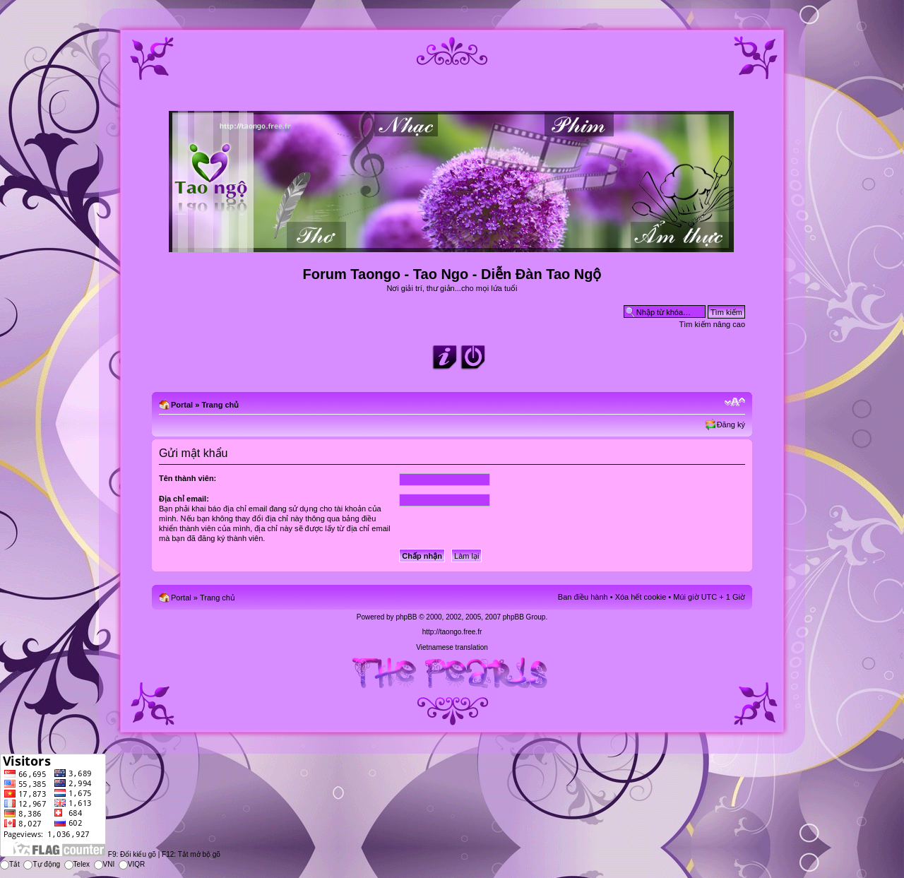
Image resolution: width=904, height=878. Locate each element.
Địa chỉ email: (184, 498)
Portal (182, 405)
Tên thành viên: (187, 478)
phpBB (406, 617)
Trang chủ (220, 405)
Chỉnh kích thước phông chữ (735, 402)
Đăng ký (731, 424)
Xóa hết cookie (641, 597)
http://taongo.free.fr (452, 632)
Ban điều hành (583, 597)
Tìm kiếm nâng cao (712, 324)
